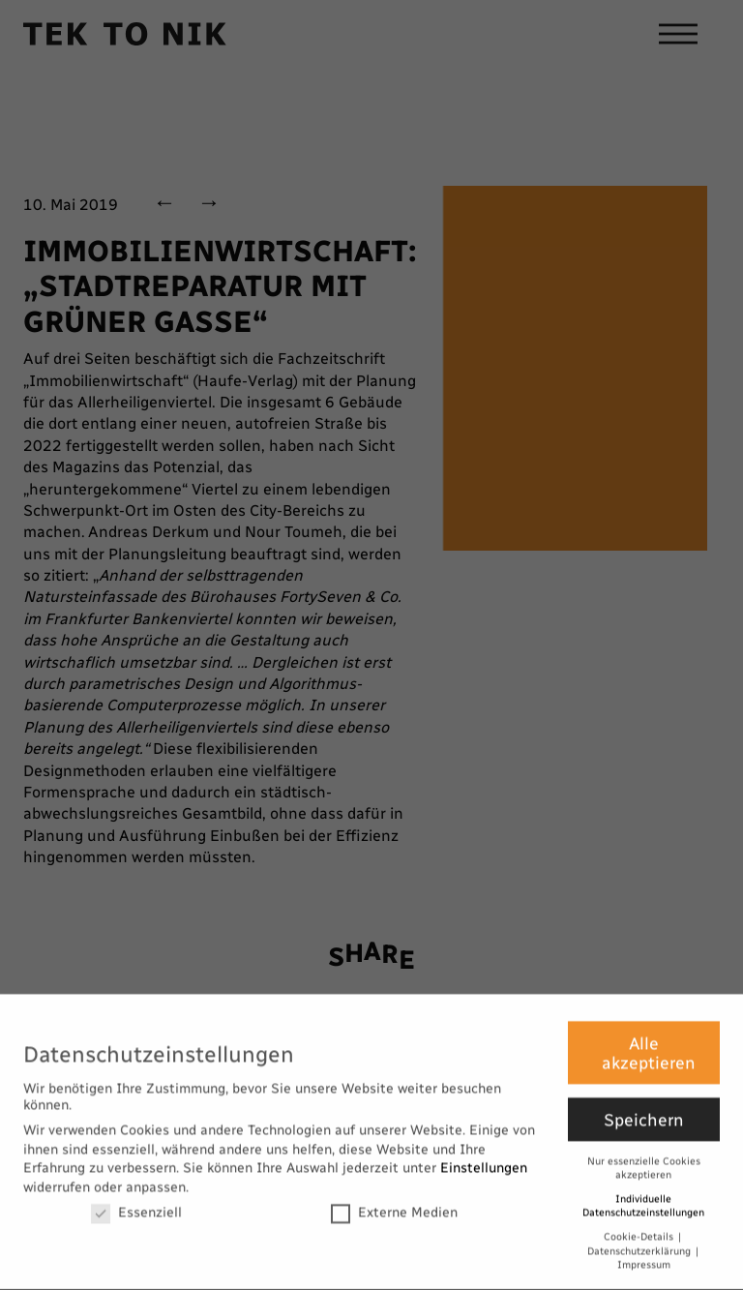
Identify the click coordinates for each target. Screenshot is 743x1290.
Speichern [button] (644, 1112)
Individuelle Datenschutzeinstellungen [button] (643, 1199)
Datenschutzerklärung (640, 1244)
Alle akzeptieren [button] (649, 1046)
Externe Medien (394, 1205)
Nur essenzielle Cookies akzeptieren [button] (643, 1161)
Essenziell (136, 1205)
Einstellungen (483, 1162)
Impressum (643, 1258)
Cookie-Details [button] (640, 1229)
